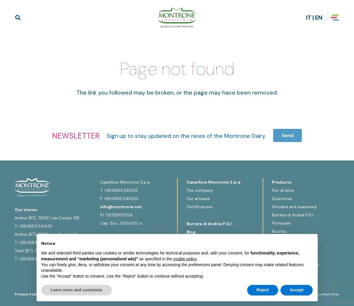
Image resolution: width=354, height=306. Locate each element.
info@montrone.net (121, 206)
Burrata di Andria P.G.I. (210, 223)
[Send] (287, 135)
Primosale (281, 223)
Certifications (200, 206)
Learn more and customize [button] (76, 290)
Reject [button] (262, 290)
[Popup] (335, 17)
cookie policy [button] (184, 259)
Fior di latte (283, 190)
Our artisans (198, 198)
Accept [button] (297, 290)
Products (282, 182)
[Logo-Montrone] (177, 17)
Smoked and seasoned (294, 206)
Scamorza (282, 198)
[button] (18, 17)
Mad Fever (330, 294)
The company (200, 190)
